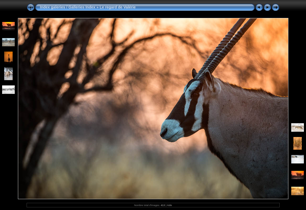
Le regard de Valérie (118, 7)
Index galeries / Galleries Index (68, 7)
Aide (169, 205)
